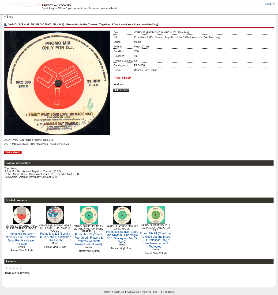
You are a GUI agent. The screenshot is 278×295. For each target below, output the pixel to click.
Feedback (168, 292)
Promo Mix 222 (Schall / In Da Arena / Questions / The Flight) (55, 237)
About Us (119, 292)
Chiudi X (269, 3)
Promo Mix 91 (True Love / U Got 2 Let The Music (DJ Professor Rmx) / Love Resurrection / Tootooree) (156, 240)
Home (107, 292)
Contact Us (133, 292)
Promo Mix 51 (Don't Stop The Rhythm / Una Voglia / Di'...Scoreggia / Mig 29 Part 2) (122, 236)
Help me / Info (150, 292)
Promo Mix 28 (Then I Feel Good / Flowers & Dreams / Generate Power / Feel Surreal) (88, 239)
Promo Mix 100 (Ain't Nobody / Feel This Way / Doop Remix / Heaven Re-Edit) (21, 238)
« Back (8, 16)
